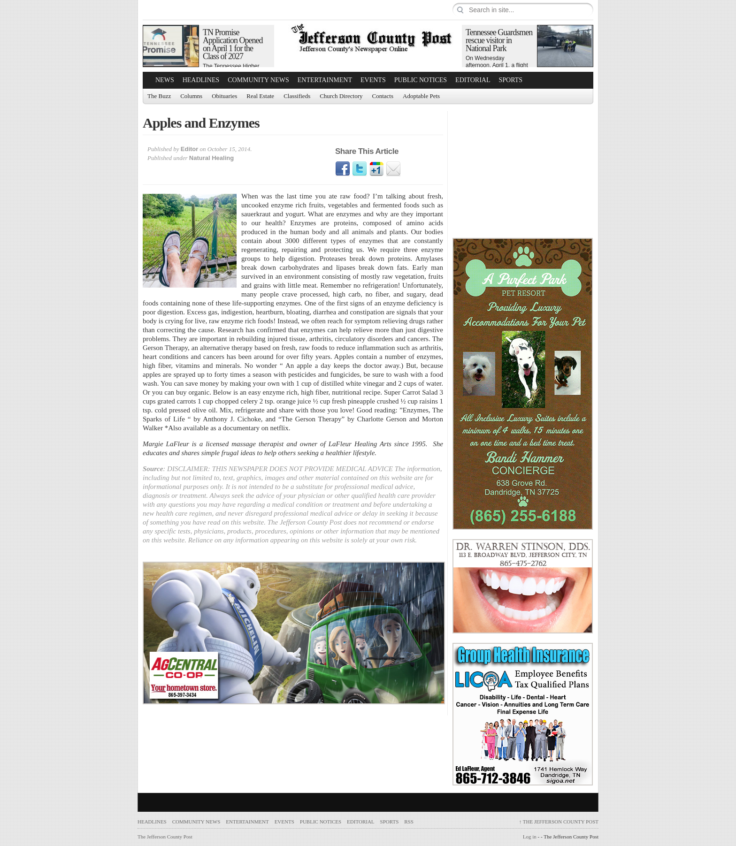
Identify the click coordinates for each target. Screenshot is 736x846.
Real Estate (260, 95)
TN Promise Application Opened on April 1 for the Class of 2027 (232, 44)
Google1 (376, 168)
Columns (191, 95)
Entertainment (325, 80)
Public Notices (420, 80)
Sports (511, 80)
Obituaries (224, 95)
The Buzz (159, 95)
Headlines (201, 80)
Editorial (472, 80)
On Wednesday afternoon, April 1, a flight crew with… (497, 65)
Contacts (383, 95)
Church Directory (341, 95)
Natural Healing (211, 157)
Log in (530, 836)
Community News (258, 80)
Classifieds (297, 95)
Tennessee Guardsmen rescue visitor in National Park (499, 40)
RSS (409, 821)
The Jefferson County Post (558, 821)
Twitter (359, 168)
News (164, 80)
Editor (190, 148)
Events (373, 80)
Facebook (342, 168)
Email (393, 168)
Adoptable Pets (421, 95)
